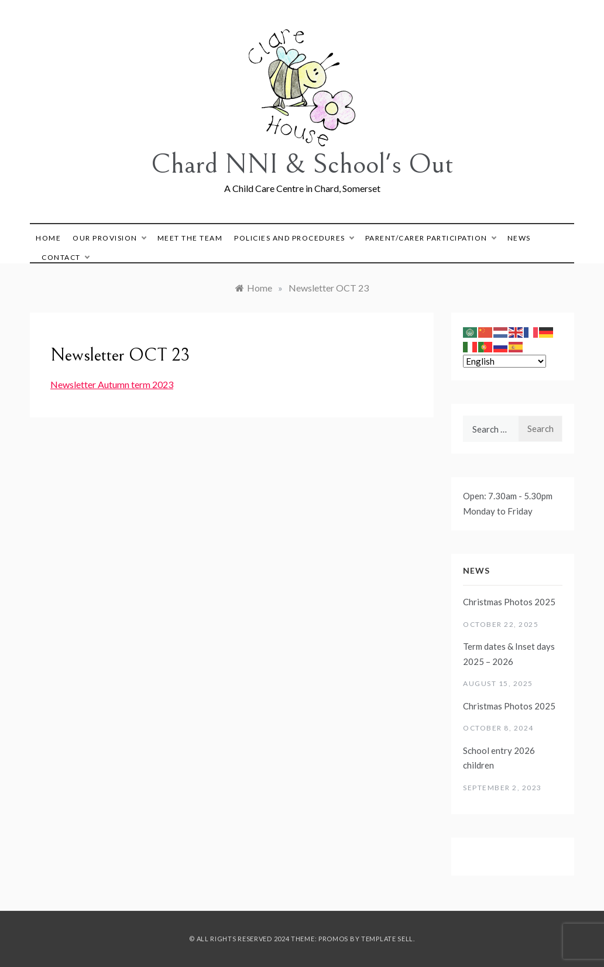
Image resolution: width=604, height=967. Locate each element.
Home (48, 238)
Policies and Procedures (294, 238)
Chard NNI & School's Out (302, 164)
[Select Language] (504, 361)
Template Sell (387, 938)
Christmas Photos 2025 (509, 601)
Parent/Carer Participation (430, 238)
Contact (65, 257)
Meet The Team (190, 238)
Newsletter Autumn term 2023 (111, 384)
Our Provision (109, 238)
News (519, 238)
